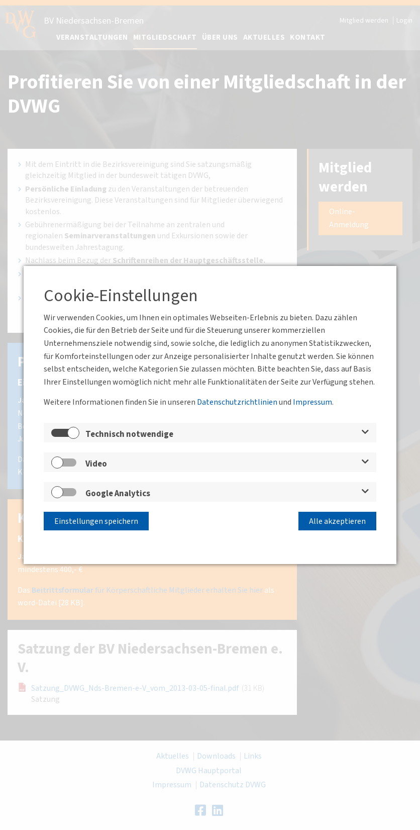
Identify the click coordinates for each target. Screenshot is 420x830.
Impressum (312, 402)
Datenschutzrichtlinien (237, 402)
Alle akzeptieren (337, 521)
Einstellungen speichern (96, 521)
